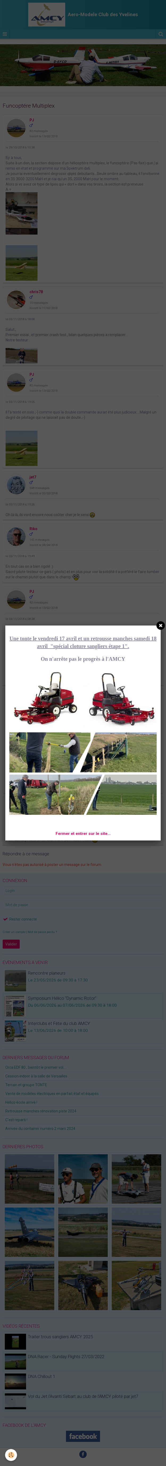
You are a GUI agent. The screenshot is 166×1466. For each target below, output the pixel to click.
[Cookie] (11, 1455)
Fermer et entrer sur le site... (83, 833)
